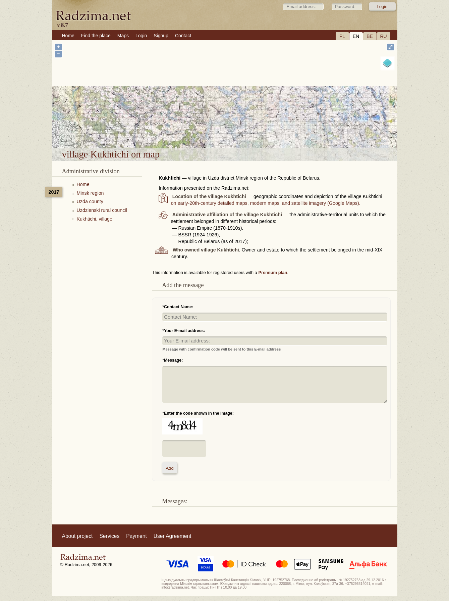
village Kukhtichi (249, 130)
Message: (173, 360)
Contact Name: (178, 307)
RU (383, 36)
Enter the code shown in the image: (199, 413)
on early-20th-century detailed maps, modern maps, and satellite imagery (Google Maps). (265, 203)
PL (342, 36)
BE (370, 36)
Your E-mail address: (184, 330)
